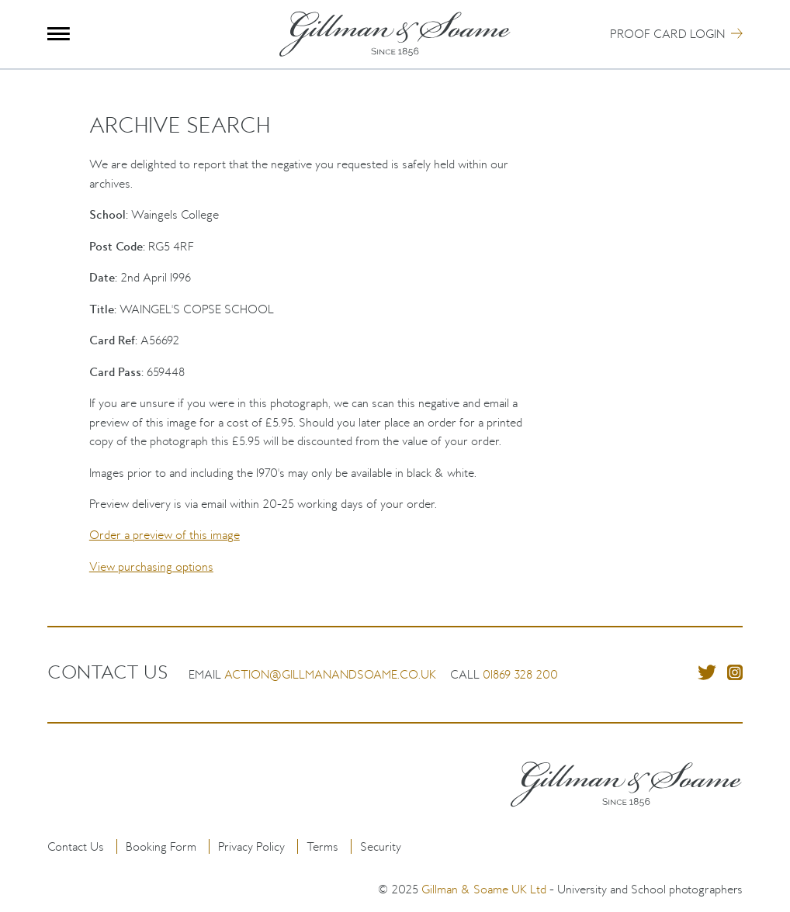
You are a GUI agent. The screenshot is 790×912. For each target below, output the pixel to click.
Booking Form (161, 846)
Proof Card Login (667, 33)
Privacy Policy (251, 846)
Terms (322, 846)
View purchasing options (151, 566)
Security (380, 846)
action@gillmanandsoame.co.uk (330, 674)
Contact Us (75, 846)
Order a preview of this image (164, 534)
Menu (58, 33)
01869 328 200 (520, 674)
